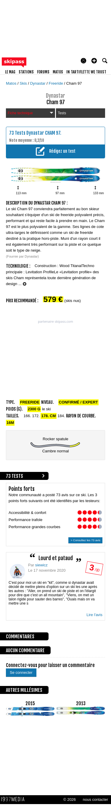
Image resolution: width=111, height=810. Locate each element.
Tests (62, 113)
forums (43, 72)
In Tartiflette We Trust (86, 72)
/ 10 (94, 569)
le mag (10, 72)
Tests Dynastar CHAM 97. (38, 133)
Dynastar (38, 83)
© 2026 (69, 799)
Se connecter (21, 672)
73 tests (14, 476)
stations (26, 72)
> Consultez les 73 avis (85, 540)
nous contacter (95, 799)
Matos (11, 83)
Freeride (56, 83)
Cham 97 (74, 83)
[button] (94, 60)
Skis (24, 83)
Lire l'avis (94, 615)
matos (58, 72)
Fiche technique (30, 113)
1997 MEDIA (14, 799)
